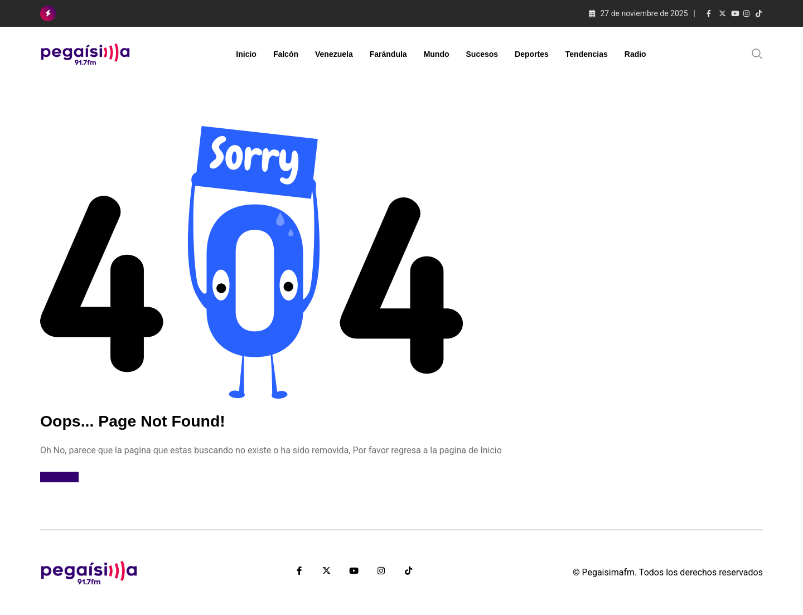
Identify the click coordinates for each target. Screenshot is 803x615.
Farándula (388, 54)
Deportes (532, 54)
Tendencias (586, 54)
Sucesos (482, 54)
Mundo (436, 54)
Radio (635, 54)
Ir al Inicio (59, 477)
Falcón (285, 54)
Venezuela (334, 54)
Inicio (246, 54)
